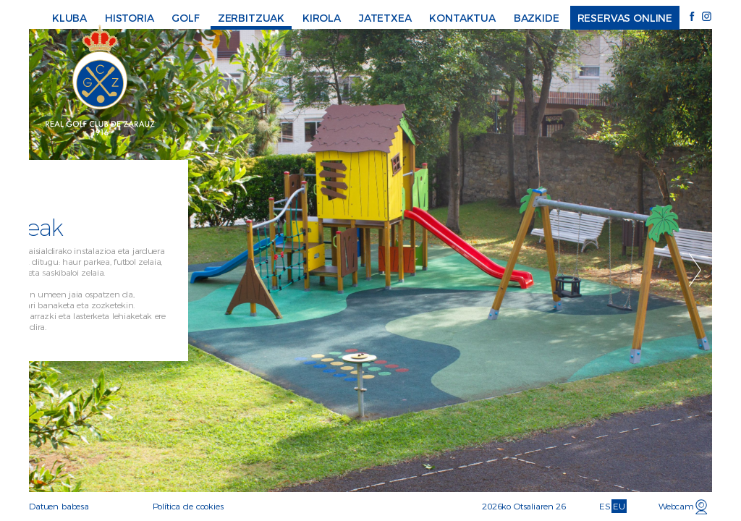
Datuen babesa (59, 506)
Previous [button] (46, 270)
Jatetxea (385, 18)
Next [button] (695, 270)
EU (619, 506)
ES (605, 506)
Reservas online (625, 18)
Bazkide (536, 18)
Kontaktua (462, 18)
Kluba (69, 18)
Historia (129, 18)
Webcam (676, 506)
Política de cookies (188, 506)
